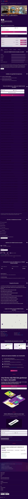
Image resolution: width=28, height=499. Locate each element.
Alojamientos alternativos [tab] (10, 450)
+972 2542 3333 (3, 24)
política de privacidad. (19, 440)
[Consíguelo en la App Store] (7, 494)
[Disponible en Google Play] (3, 494)
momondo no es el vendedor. (14, 466)
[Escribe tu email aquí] (14, 434)
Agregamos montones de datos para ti (14, 467)
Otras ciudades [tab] (4, 450)
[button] (1, 1)
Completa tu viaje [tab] (23, 450)
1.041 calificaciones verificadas (10, 25)
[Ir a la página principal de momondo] (5, 1)
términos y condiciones (12, 440)
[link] (14, 370)
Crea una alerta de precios (13, 367)
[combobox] (4, 250)
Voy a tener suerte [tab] (17, 450)
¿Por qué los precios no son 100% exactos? (14, 468)
